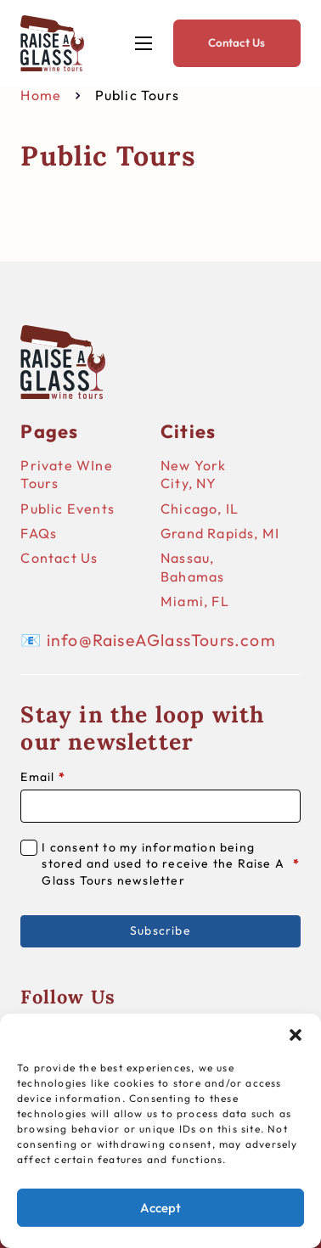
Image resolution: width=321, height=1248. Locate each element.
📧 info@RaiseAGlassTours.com (147, 640)
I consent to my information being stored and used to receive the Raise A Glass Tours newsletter (171, 864)
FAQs (38, 533)
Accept (160, 1208)
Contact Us (236, 42)
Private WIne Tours (66, 474)
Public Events (67, 508)
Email (42, 776)
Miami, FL (194, 601)
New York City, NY (193, 474)
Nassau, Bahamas (192, 566)
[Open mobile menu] (143, 43)
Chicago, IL (199, 508)
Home (40, 95)
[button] (295, 1034)
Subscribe (160, 930)
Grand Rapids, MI (219, 533)
